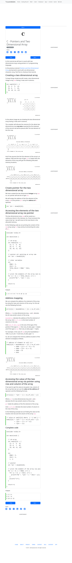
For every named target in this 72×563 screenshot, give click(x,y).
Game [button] (55, 2)
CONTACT (39, 555)
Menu (23, 27)
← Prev (10, 57)
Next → (35, 57)
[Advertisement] (36, 16)
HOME (16, 555)
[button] (60, 2)
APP (56, 555)
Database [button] (40, 2)
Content (51, 2)
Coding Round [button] (24, 2)
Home (18, 2)
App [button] (46, 2)
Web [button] (31, 2)
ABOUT (22, 555)
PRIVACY (28, 555)
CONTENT (50, 555)
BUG (45, 555)
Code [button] (35, 2)
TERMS (33, 555)
